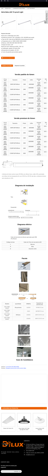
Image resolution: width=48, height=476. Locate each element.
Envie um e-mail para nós (9, 57)
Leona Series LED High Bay (40, 429)
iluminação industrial (19, 8)
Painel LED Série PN (8, 428)
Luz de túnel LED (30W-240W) (12, 366)
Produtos (8, 8)
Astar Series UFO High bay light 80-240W (24, 429)
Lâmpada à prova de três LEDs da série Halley (16, 368)
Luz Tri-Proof (31, 8)
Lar (2, 8)
